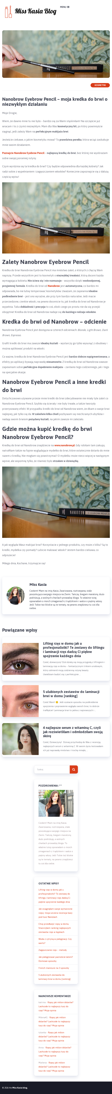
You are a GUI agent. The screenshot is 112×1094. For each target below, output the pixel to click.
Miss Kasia (38, 584)
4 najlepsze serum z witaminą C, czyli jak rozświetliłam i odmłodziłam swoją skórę (73, 732)
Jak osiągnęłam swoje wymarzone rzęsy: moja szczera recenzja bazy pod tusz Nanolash (55, 913)
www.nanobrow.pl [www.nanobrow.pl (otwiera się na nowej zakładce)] (64, 445)
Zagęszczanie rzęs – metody (52, 950)
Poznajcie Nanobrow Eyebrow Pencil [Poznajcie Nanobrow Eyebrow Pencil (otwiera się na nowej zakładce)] (23, 153)
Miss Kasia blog (19, 1088)
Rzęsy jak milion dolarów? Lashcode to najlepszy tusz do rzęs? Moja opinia (55, 1006)
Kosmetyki (100, 85)
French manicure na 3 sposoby (53, 968)
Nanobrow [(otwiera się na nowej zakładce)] (54, 285)
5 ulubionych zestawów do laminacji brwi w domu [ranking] (71, 694)
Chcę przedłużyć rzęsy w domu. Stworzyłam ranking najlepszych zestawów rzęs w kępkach (54, 928)
